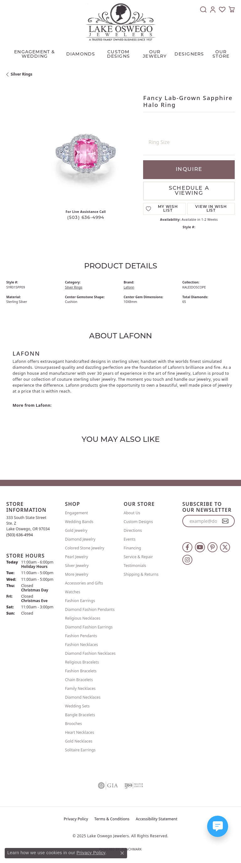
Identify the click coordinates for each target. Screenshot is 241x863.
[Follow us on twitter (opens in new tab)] (225, 547)
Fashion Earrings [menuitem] (80, 600)
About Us (132, 513)
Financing (132, 548)
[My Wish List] (222, 9)
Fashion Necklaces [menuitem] (81, 644)
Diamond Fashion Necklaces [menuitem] (90, 653)
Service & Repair (138, 556)
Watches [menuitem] (72, 592)
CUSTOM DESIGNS (118, 54)
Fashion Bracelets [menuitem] (81, 671)
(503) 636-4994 (85, 218)
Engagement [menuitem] (76, 513)
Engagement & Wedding (34, 54)
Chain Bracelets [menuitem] (79, 679)
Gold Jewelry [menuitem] (76, 530)
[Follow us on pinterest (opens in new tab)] (212, 547)
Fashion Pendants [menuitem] (81, 635)
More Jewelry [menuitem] (76, 574)
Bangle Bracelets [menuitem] (80, 714)
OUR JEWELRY (155, 54)
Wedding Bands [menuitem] (79, 521)
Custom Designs (138, 521)
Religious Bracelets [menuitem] (82, 662)
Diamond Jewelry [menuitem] (80, 539)
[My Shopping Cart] (231, 9)
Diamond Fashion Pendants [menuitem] (90, 609)
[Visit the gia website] (108, 785)
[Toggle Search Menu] (203, 9)
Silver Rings (21, 74)
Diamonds (80, 54)
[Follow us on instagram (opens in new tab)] (187, 560)
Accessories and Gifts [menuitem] (84, 583)
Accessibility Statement (156, 819)
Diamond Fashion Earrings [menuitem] (89, 627)
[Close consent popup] (122, 853)
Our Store (220, 54)
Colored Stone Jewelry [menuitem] (84, 548)
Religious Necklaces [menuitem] (82, 618)
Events (130, 539)
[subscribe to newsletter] (225, 521)
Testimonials (135, 565)
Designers (189, 54)
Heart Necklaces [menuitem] (79, 732)
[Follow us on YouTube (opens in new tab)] (200, 547)
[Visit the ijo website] (133, 785)
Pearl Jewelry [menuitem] (76, 556)
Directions (133, 530)
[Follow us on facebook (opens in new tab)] (187, 547)
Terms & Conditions (112, 819)
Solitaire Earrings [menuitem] (80, 750)
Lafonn (129, 287)
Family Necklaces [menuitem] (80, 688)
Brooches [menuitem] (73, 723)
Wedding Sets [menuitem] (77, 706)
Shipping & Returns (141, 574)
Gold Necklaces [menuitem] (78, 741)
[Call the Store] (19, 534)
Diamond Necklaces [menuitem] (82, 697)
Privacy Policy (76, 819)
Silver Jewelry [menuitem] (76, 565)
